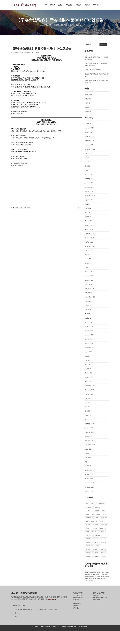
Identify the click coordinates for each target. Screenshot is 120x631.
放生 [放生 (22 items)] (87, 521)
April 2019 (88, 466)
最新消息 (87, 107)
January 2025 (89, 183)
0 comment (37, 52)
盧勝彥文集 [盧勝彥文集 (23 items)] (103, 528)
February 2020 (89, 424)
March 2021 (88, 373)
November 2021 (89, 339)
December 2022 (89, 284)
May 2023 (87, 263)
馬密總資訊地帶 (19, 52)
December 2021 (89, 335)
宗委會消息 (47, 25)
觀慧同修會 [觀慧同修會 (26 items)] (89, 553)
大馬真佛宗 (69, 5)
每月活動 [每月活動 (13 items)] (88, 525)
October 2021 (89, 343)
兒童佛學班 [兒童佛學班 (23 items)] (89, 507)
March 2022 (88, 322)
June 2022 (88, 309)
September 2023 (90, 246)
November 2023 (89, 238)
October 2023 (89, 242)
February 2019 (89, 474)
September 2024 (90, 195)
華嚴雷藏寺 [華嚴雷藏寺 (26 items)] (97, 535)
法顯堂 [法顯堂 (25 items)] (87, 528)
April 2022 (88, 318)
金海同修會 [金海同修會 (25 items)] (89, 556)
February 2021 (89, 377)
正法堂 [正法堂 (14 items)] (101, 521)
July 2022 (87, 305)
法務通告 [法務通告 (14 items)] (95, 525)
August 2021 (88, 352)
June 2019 (88, 457)
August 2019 (88, 449)
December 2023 (89, 233)
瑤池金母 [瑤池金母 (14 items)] (94, 528)
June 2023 (88, 259)
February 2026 (89, 128)
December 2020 (89, 386)
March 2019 (88, 470)
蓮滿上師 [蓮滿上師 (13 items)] (95, 542)
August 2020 (88, 398)
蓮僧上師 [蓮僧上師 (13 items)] (88, 539)
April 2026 (88, 124)
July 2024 (87, 204)
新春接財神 (27, 207)
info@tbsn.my (89, 580)
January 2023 (89, 280)
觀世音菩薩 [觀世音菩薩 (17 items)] (103, 549)
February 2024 (89, 225)
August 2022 (88, 301)
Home (41, 25)
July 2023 (87, 255)
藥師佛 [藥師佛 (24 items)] (95, 549)
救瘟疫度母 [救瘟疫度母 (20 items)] (94, 521)
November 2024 (89, 187)
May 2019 (87, 461)
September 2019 (90, 445)
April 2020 (88, 415)
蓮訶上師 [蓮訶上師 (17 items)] (88, 549)
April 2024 (88, 217)
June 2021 (87, 360)
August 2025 (88, 153)
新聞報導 (87, 103)
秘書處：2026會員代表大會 (93, 70)
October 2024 (89, 191)
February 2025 (89, 179)
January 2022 (89, 331)
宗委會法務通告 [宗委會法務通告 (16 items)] (96, 514)
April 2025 (88, 170)
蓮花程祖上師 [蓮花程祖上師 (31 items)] (89, 546)
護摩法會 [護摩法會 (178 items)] (103, 553)
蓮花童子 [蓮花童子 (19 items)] (98, 546)
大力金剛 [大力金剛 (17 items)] (88, 511)
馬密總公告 (88, 111)
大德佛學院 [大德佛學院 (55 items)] (96, 511)
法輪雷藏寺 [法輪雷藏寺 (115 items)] (104, 525)
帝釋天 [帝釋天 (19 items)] (105, 514)
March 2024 (88, 221)
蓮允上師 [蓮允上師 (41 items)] (95, 539)
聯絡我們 (95, 5)
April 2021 (88, 369)
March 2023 (88, 271)
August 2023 (88, 250)
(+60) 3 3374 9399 (17, 613)
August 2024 (88, 200)
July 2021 (87, 356)
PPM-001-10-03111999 (19, 605)
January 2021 (89, 381)
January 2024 (89, 229)
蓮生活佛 (53, 5)
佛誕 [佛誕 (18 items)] (87, 504)
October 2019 (89, 440)
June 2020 (88, 407)
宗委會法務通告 (19, 207)
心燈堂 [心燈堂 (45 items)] (96, 518)
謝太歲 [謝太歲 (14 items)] (96, 553)
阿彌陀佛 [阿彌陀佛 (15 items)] (96, 556)
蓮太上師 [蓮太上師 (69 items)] (103, 539)
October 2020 (89, 394)
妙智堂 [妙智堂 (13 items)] (104, 511)
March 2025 (88, 174)
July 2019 (87, 453)
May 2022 (87, 314)
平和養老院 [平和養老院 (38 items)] (89, 518)
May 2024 (87, 212)
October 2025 (89, 145)
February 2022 (89, 326)
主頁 (46, 5)
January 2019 (89, 478)
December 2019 (89, 432)
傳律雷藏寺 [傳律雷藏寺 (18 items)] (101, 504)
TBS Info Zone (89, 94)
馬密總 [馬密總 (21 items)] (104, 556)
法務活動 (79, 5)
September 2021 (90, 347)
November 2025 (89, 141)
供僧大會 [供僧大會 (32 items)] (93, 504)
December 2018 (89, 483)
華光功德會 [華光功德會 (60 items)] (89, 535)
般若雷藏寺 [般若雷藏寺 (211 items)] (101, 532)
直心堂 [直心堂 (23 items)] (87, 532)
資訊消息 (88, 5)
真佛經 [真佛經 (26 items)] (94, 532)
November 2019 (89, 436)
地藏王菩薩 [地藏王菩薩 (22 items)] (97, 507)
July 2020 (87, 402)
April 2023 (88, 267)
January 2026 (89, 132)
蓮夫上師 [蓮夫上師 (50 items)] (88, 542)
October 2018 (89, 491)
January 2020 (89, 428)
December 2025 (89, 136)
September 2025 (90, 149)
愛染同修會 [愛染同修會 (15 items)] (104, 518)
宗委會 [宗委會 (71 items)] (87, 514)
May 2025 (87, 166)
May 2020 (88, 411)
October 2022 (89, 293)
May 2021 (87, 364)
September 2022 (90, 297)
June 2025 (88, 162)
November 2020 (90, 390)
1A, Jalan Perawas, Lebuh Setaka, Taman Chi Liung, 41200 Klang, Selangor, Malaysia (35, 609)
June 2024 (88, 208)
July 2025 (87, 157)
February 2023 (89, 276)
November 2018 (89, 487)
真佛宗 (60, 5)
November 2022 (89, 288)
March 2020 (88, 419)
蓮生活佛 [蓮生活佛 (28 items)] (103, 542)
